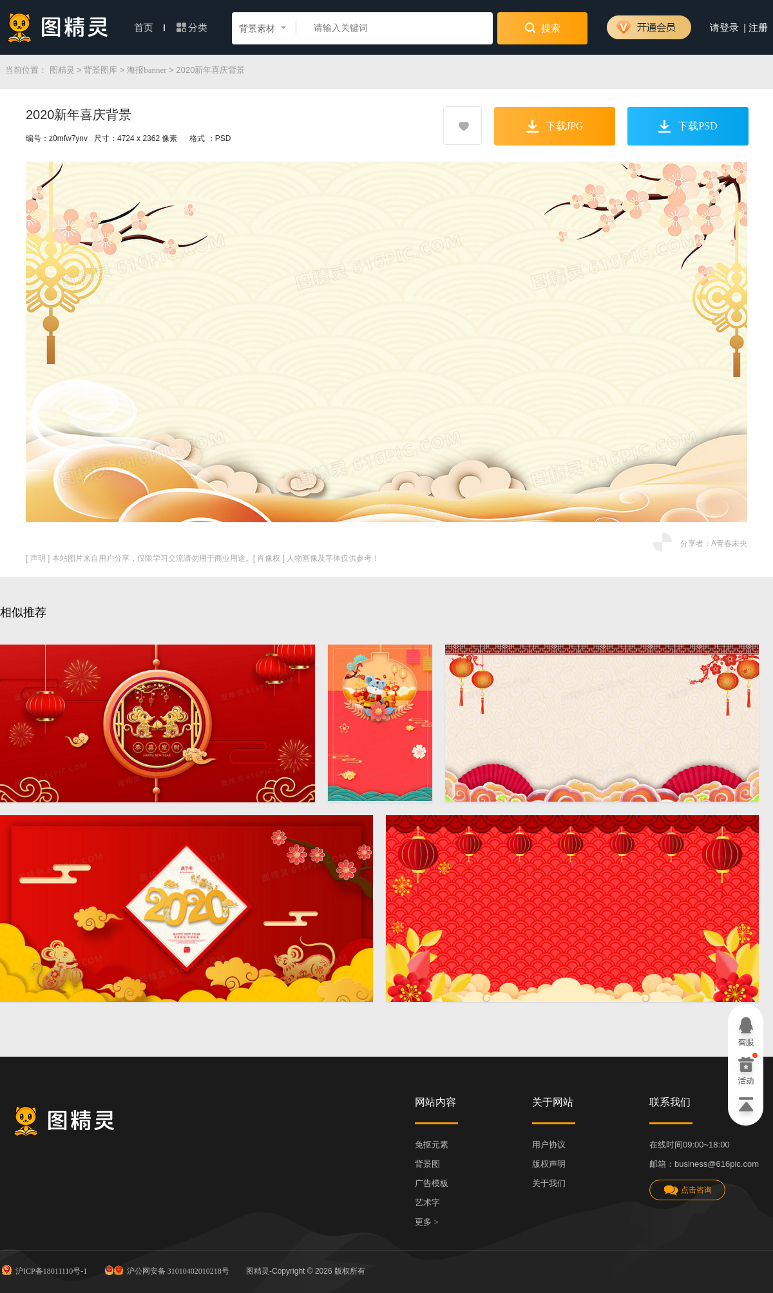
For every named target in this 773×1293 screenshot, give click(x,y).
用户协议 (549, 1144)
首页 (149, 28)
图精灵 (62, 70)
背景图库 (100, 70)
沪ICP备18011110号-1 (43, 1269)
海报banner (146, 70)
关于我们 (549, 1183)
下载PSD (687, 126)
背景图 (427, 1164)
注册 (758, 28)
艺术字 (427, 1202)
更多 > (427, 1222)
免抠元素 (431, 1144)
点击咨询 (687, 1190)
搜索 (542, 27)
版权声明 (549, 1164)
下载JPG (555, 126)
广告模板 (431, 1183)
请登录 (724, 28)
